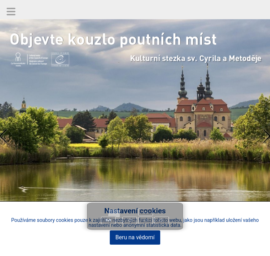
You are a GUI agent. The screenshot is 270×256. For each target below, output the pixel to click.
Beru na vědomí (135, 237)
